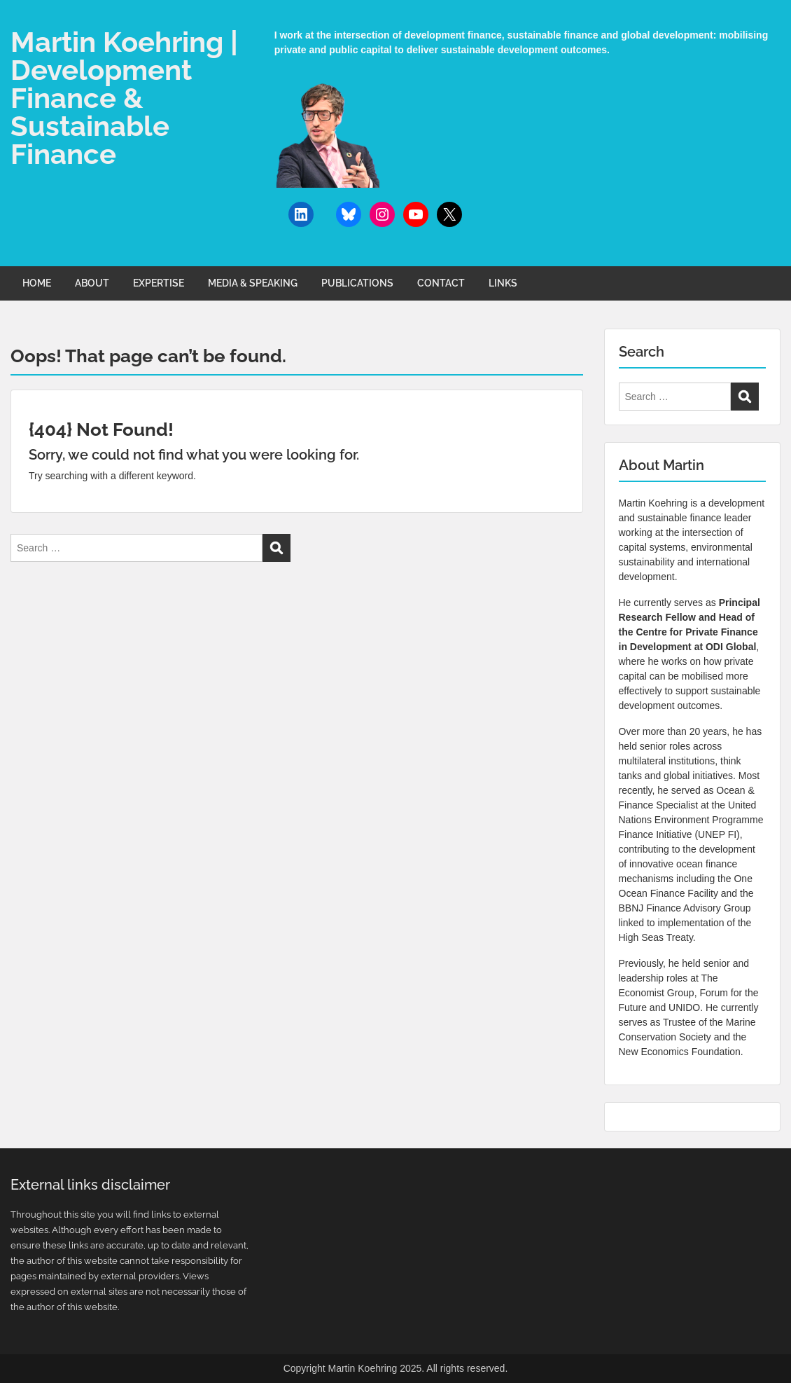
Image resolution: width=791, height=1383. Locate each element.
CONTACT (441, 283)
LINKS (503, 283)
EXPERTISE (158, 283)
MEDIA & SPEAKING (253, 283)
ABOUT (92, 283)
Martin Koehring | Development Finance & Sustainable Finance (124, 97)
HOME (36, 283)
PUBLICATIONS (357, 283)
